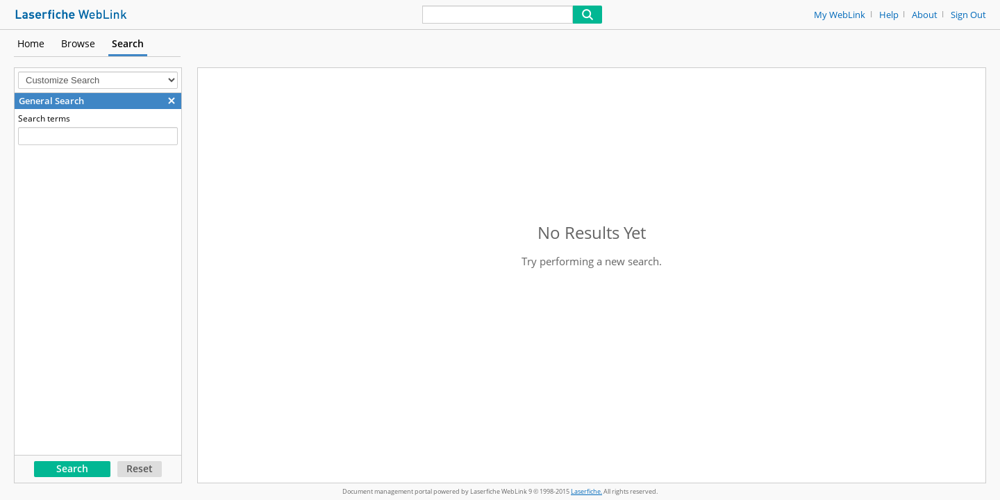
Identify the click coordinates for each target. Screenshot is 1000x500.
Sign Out (968, 15)
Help (889, 15)
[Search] (497, 15)
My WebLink (839, 15)
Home (30, 43)
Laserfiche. (586, 491)
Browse (78, 43)
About (925, 15)
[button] (171, 100)
